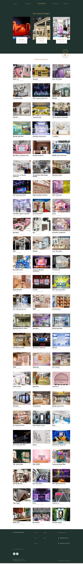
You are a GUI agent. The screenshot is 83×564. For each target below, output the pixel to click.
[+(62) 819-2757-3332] (65, 543)
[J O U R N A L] (65, 4)
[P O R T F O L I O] (56, 4)
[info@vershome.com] (64, 538)
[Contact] (45, 538)
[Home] (35, 532)
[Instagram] (14, 554)
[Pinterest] (17, 554)
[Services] (37, 543)
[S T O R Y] (15, 4)
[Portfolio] (45, 532)
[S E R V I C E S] (27, 4)
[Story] (36, 538)
